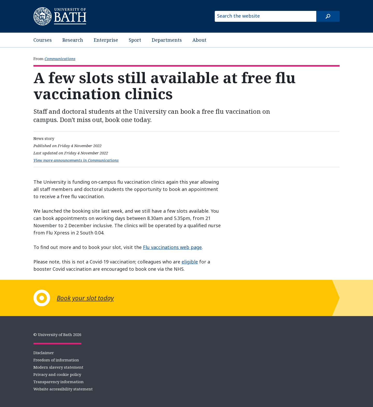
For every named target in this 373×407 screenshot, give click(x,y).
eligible (190, 262)
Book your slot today (85, 298)
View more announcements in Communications (76, 160)
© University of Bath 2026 (57, 334)
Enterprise (106, 40)
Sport (135, 40)
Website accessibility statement (63, 388)
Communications (60, 58)
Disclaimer (43, 352)
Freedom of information (56, 359)
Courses (42, 40)
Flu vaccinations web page (172, 247)
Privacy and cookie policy (57, 374)
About (199, 40)
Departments (167, 40)
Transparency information (58, 381)
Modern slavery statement (58, 367)
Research (72, 40)
